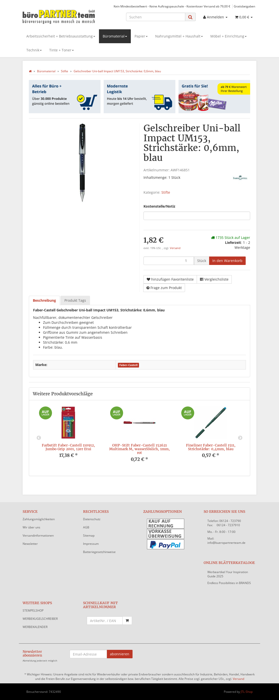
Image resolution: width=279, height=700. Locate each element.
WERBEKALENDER (35, 627)
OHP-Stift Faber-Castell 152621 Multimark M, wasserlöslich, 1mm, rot (139, 449)
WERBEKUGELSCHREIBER (40, 619)
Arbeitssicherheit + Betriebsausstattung (60, 36)
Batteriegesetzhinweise (99, 552)
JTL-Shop (247, 692)
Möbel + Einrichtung (228, 36)
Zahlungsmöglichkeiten (39, 519)
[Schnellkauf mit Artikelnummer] (105, 620)
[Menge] (168, 261)
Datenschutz (91, 519)
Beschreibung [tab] (44, 300)
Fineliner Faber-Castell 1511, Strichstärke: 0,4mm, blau (210, 447)
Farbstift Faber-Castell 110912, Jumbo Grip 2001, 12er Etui (68, 447)
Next (240, 438)
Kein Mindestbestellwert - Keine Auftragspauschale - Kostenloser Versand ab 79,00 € (172, 6)
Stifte (165, 192)
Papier (141, 36)
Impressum (91, 544)
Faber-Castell (128, 365)
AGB (86, 527)
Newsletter (30, 544)
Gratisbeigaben (244, 6)
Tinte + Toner (61, 50)
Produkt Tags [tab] (75, 300)
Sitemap (88, 535)
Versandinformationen (38, 535)
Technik (34, 50)
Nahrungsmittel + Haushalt (179, 36)
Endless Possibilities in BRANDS (229, 583)
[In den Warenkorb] (227, 261)
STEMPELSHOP (33, 610)
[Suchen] (155, 17)
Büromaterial (115, 36)
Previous (39, 438)
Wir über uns (31, 527)
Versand (175, 248)
